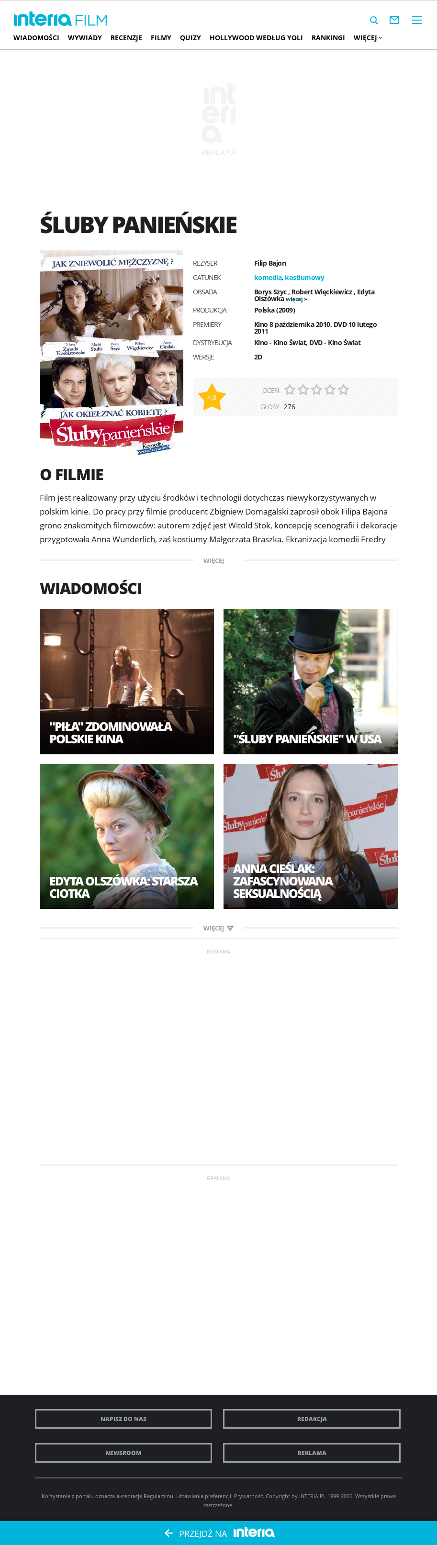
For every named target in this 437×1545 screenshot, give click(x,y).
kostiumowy (304, 277)
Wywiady (85, 37)
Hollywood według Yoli (256, 37)
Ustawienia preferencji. (204, 1496)
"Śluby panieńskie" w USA (307, 738)
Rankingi (328, 37)
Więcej (367, 37)
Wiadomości (36, 37)
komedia (268, 277)
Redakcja (312, 1419)
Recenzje (126, 37)
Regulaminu (158, 1496)
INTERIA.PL (312, 1496)
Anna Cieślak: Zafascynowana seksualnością (282, 880)
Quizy (190, 37)
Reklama (312, 1453)
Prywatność (248, 1496)
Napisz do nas (123, 1419)
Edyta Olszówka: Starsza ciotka (123, 886)
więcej (294, 299)
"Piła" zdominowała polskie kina (110, 732)
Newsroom (123, 1453)
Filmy (161, 37)
